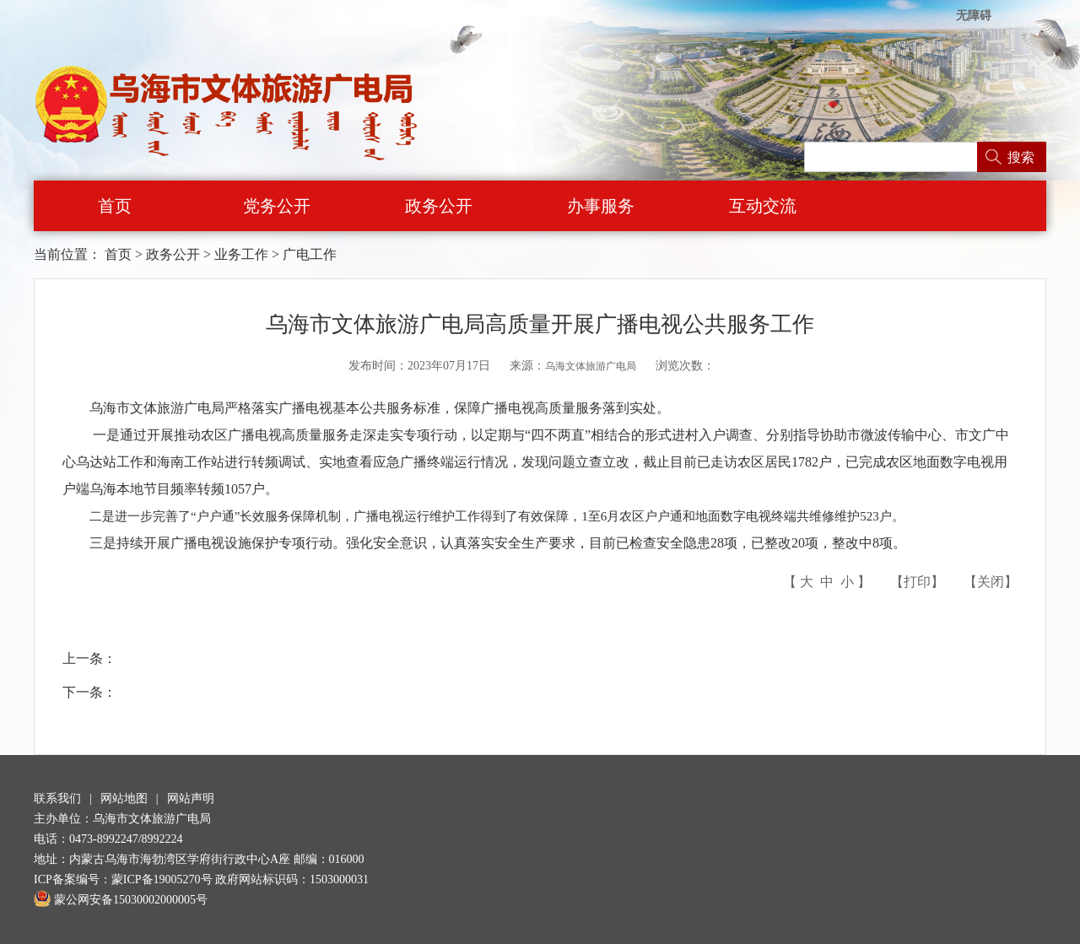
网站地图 (124, 798)
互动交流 (762, 206)
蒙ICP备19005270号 (162, 879)
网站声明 (190, 798)
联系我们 (57, 798)
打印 (917, 581)
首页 (115, 206)
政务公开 (438, 206)
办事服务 (600, 206)
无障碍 (973, 15)
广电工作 (310, 254)
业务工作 (241, 254)
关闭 (990, 581)
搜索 (1020, 157)
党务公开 (276, 206)
